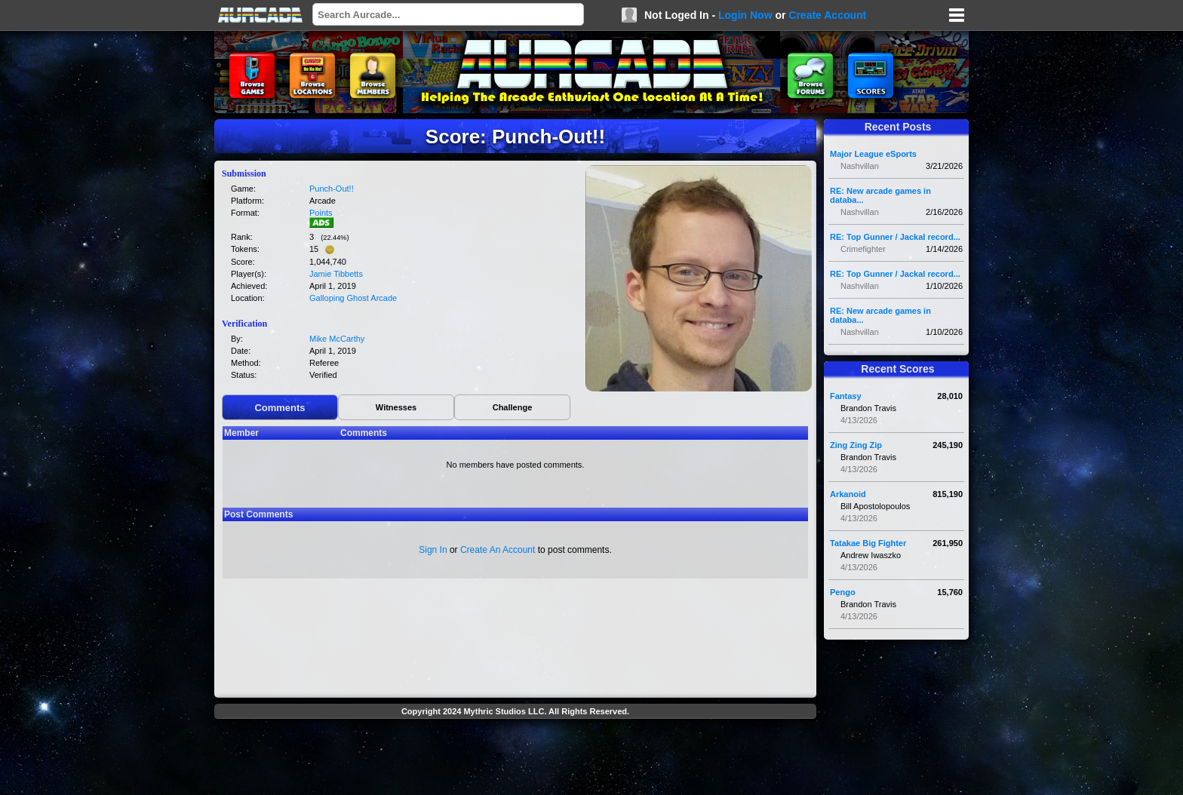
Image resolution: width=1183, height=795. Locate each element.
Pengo (843, 592)
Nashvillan (859, 165)
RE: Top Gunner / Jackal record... (895, 236)
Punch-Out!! (331, 188)
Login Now (745, 15)
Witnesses (396, 407)
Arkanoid (848, 494)
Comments (279, 407)
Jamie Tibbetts (336, 273)
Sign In (433, 550)
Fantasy (846, 396)
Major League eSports (873, 153)
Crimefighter (863, 248)
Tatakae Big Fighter (868, 543)
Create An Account (497, 550)
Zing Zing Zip (856, 445)
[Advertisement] (515, 759)
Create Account (827, 15)
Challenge (513, 407)
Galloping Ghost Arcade (353, 297)
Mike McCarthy (336, 338)
